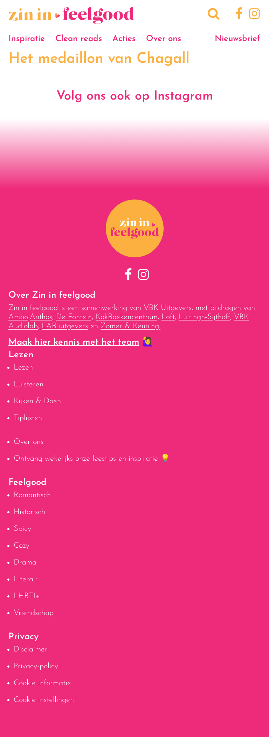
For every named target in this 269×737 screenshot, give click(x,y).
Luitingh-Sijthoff (204, 317)
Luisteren (28, 384)
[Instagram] (253, 14)
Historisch (29, 512)
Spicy (22, 529)
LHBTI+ (27, 596)
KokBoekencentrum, (127, 317)
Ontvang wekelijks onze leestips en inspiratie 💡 (92, 459)
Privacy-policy (36, 666)
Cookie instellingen (44, 700)
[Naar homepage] (71, 20)
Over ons (163, 39)
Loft (168, 317)
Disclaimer (31, 649)
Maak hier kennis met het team (73, 342)
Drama (25, 563)
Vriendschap (34, 613)
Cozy (21, 546)
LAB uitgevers (65, 326)
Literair (26, 579)
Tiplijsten (28, 418)
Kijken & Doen (37, 401)
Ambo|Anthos (30, 317)
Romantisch (32, 495)
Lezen (23, 368)
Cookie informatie (42, 683)
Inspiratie (26, 39)
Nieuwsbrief (238, 39)
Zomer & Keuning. (130, 326)
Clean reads (78, 39)
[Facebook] (238, 14)
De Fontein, (74, 317)
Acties (124, 39)
